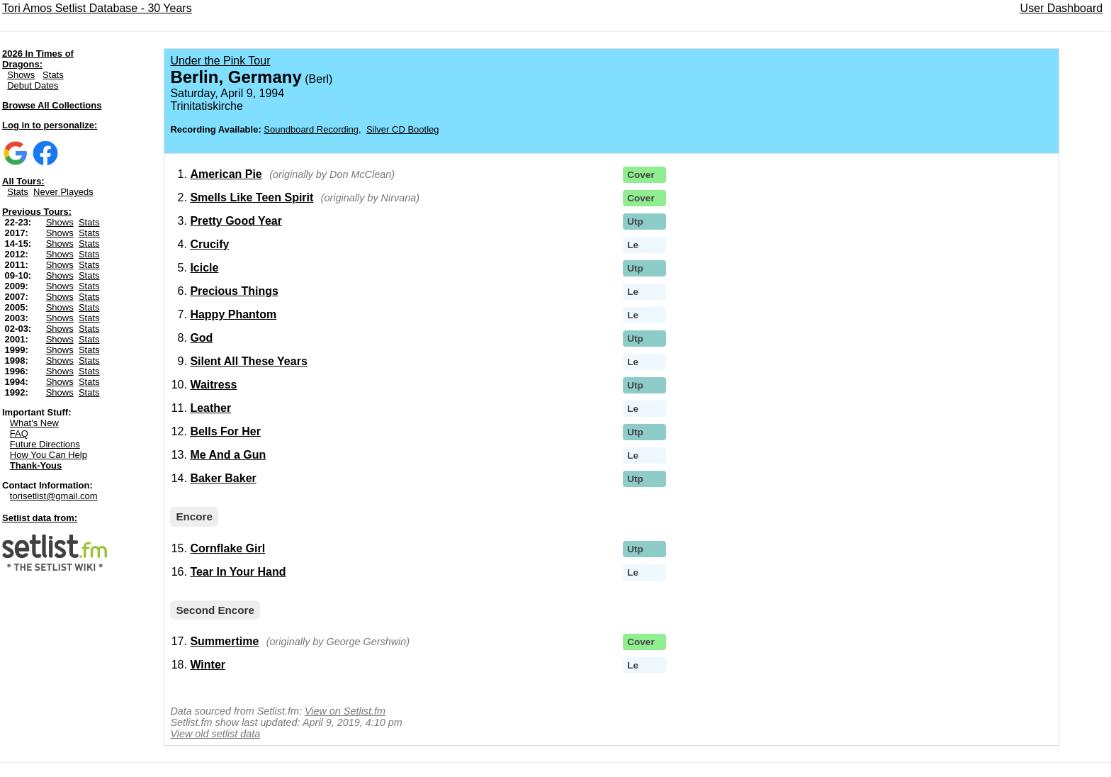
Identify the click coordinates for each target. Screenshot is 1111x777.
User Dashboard (1061, 8)
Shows (21, 74)
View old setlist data (215, 733)
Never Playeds (63, 191)
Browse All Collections (51, 105)
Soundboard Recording (311, 129)
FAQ (19, 433)
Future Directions (45, 444)
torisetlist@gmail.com (54, 496)
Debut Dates (32, 85)
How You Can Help (48, 454)
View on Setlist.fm (345, 711)
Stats (53, 74)
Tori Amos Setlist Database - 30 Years (97, 8)
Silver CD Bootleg (402, 129)
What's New (34, 423)
